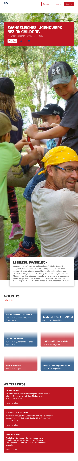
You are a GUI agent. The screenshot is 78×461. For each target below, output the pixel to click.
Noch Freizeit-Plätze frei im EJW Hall (57, 318)
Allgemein (20, 369)
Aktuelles (13, 42)
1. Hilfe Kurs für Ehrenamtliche (55, 342)
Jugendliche (21, 318)
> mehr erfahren (12, 425)
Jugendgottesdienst (24, 342)
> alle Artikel (9, 300)
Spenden (68, 4)
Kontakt (55, 4)
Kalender (42, 4)
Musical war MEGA (14, 366)
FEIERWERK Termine (14, 339)
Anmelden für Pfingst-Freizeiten (56, 366)
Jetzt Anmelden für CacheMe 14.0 (20, 315)
